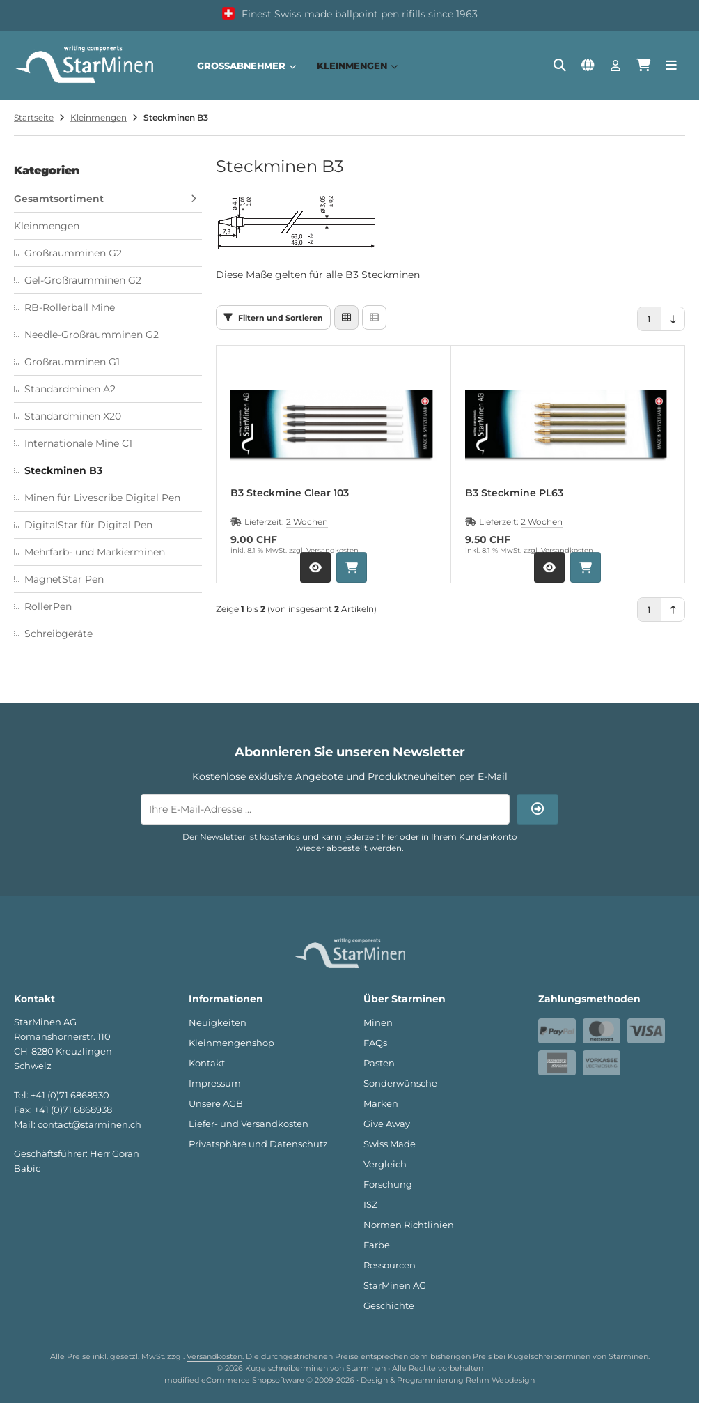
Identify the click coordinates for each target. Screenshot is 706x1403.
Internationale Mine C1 (78, 443)
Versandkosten (332, 550)
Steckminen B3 (63, 470)
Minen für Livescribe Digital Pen (102, 497)
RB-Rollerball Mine (69, 307)
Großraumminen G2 (73, 253)
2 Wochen (307, 521)
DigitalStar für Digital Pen (88, 525)
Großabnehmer (246, 65)
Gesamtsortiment (59, 198)
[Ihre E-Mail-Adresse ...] (325, 809)
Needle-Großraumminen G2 (91, 334)
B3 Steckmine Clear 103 (289, 493)
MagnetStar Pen (64, 579)
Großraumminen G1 (72, 361)
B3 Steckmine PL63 (514, 493)
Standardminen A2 (70, 389)
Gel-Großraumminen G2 (82, 280)
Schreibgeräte (58, 633)
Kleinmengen (357, 65)
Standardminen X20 (72, 416)
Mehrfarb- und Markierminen (94, 552)
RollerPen (48, 606)
